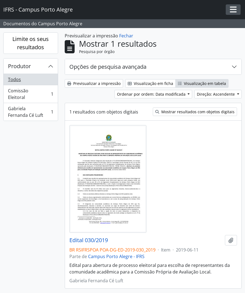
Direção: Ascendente (216, 94)
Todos (14, 79)
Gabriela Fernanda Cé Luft (30, 112)
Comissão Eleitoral (30, 94)
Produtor (19, 66)
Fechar (126, 36)
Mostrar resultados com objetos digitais (195, 111)
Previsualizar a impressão (94, 83)
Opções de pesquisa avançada (107, 66)
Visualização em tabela (202, 83)
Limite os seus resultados (30, 43)
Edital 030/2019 (88, 240)
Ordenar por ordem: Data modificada (152, 94)
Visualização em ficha (150, 83)
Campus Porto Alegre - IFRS (116, 256)
